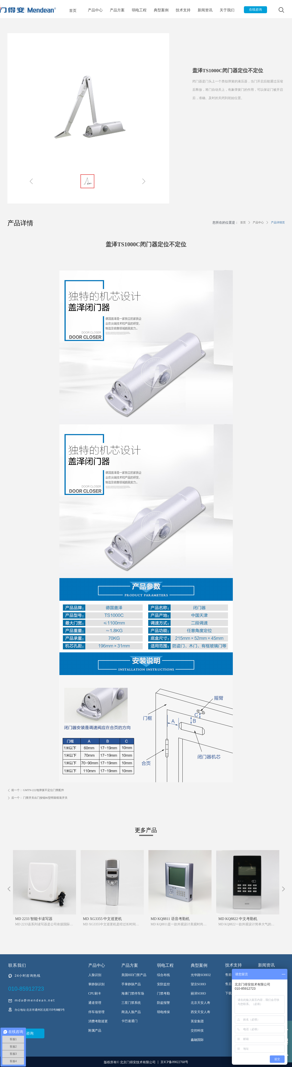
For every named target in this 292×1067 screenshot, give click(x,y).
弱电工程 (139, 10)
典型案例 (161, 10)
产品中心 (95, 10)
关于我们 (227, 10)
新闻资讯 (205, 10)
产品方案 (117, 10)
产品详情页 (278, 222)
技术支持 (183, 10)
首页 (73, 10)
